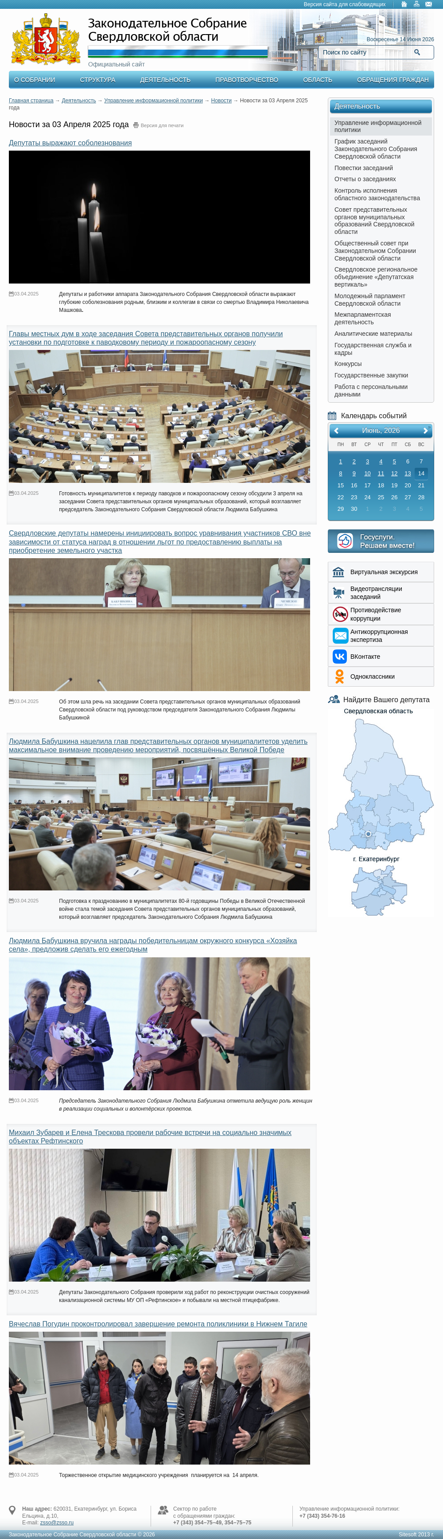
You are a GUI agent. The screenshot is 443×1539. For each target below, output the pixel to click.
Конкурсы (348, 363)
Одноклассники (372, 676)
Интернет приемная (381, 541)
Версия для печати (162, 125)
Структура (97, 79)
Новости (221, 100)
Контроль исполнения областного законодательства (377, 194)
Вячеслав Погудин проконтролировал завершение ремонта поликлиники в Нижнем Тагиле (158, 1324)
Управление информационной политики (153, 100)
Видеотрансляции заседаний (376, 592)
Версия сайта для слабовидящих (345, 4)
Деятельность (165, 79)
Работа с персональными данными (371, 390)
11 (381, 473)
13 (407, 473)
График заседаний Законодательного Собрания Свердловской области (375, 149)
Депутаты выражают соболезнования (70, 143)
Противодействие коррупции (375, 614)
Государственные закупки (371, 375)
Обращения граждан (393, 79)
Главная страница (31, 100)
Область (317, 79)
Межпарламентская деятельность (362, 318)
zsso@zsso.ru (57, 1523)
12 (394, 473)
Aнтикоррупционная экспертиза (379, 635)
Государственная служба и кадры (373, 349)
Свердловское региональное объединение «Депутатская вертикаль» (376, 277)
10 (367, 473)
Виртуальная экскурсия (384, 571)
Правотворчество (246, 79)
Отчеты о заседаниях (365, 179)
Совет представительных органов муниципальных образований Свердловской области (374, 220)
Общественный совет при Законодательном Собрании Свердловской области (375, 251)
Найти (417, 52)
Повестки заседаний (363, 167)
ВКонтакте (365, 656)
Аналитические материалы (373, 333)
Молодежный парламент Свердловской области (369, 299)
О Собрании (34, 79)
